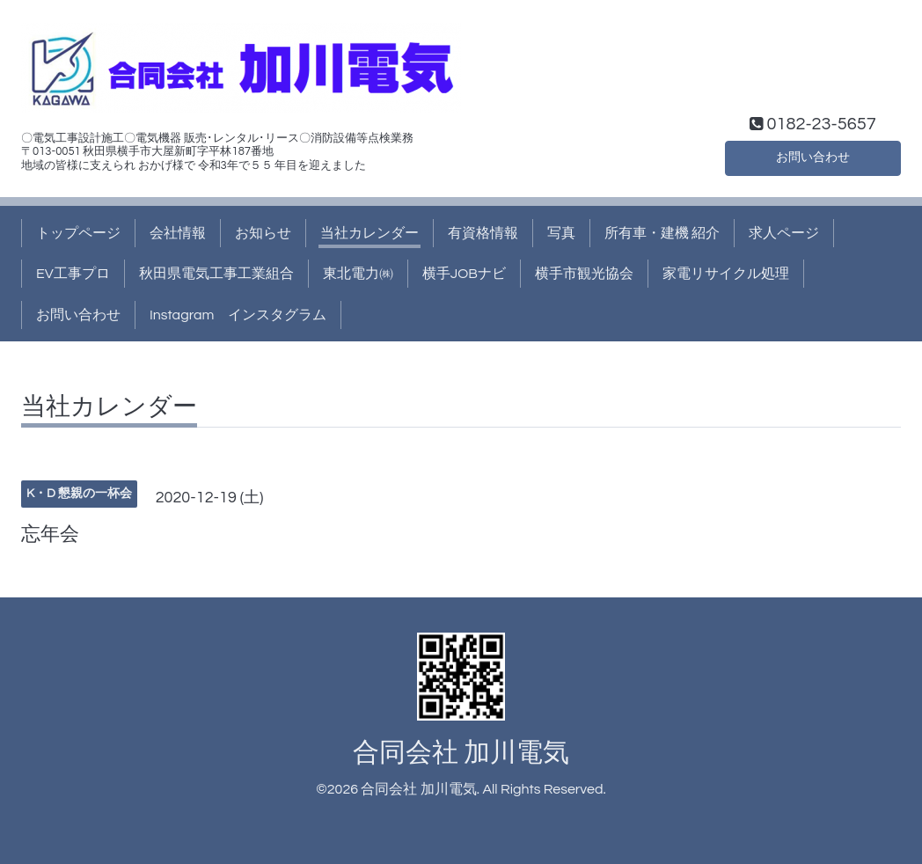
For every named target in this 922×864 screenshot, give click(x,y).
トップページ (78, 233)
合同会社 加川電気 (461, 752)
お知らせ (263, 233)
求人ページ (784, 233)
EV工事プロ (73, 274)
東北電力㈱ (358, 274)
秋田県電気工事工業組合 (216, 274)
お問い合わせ (813, 156)
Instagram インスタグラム (238, 315)
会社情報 (178, 233)
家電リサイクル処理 (725, 274)
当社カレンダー (369, 233)
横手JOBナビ (464, 274)
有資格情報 (483, 233)
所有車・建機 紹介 (662, 233)
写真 (561, 233)
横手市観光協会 (584, 274)
